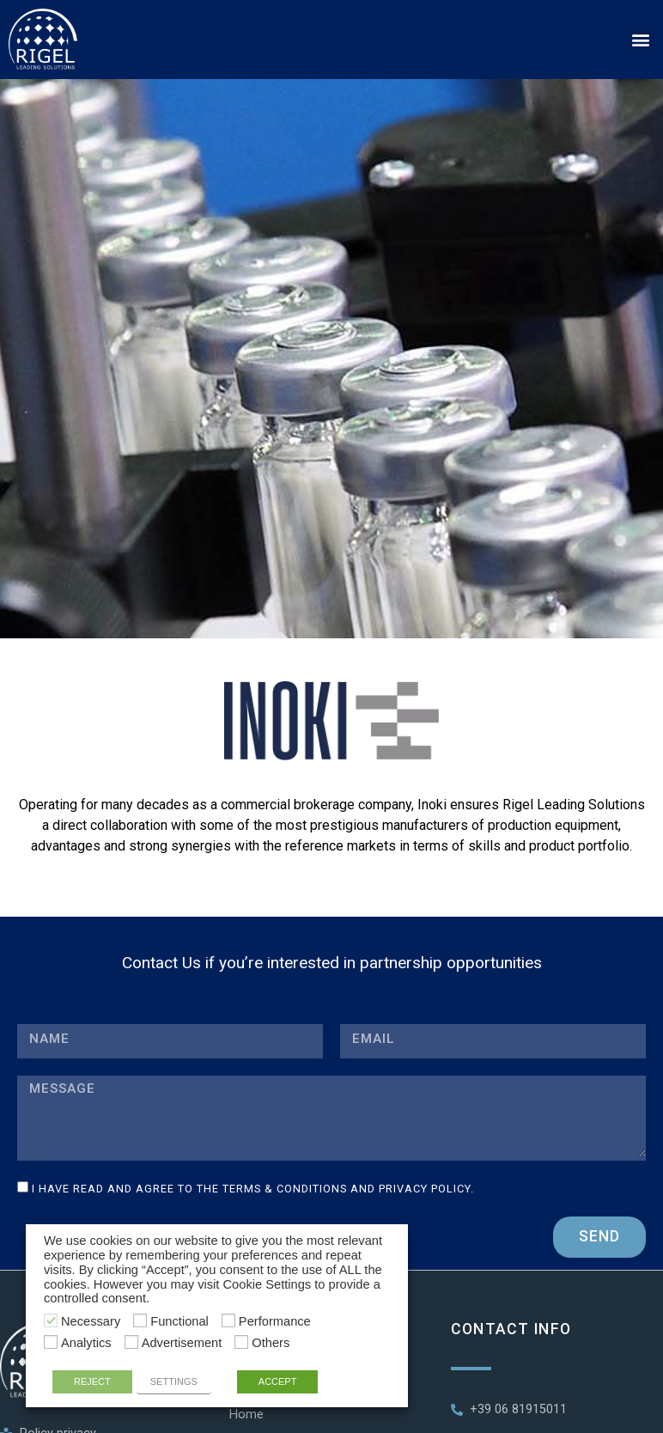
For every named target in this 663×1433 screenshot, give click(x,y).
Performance (275, 1321)
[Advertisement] (131, 1342)
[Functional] (140, 1320)
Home (246, 1414)
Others (270, 1343)
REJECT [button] (92, 1381)
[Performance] (228, 1320)
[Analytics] (51, 1342)
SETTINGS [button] (174, 1381)
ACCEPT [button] (278, 1381)
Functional (179, 1321)
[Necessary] (51, 1320)
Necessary (90, 1321)
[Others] (241, 1342)
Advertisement (182, 1343)
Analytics (86, 1343)
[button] (640, 39)
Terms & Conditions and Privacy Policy (346, 1188)
